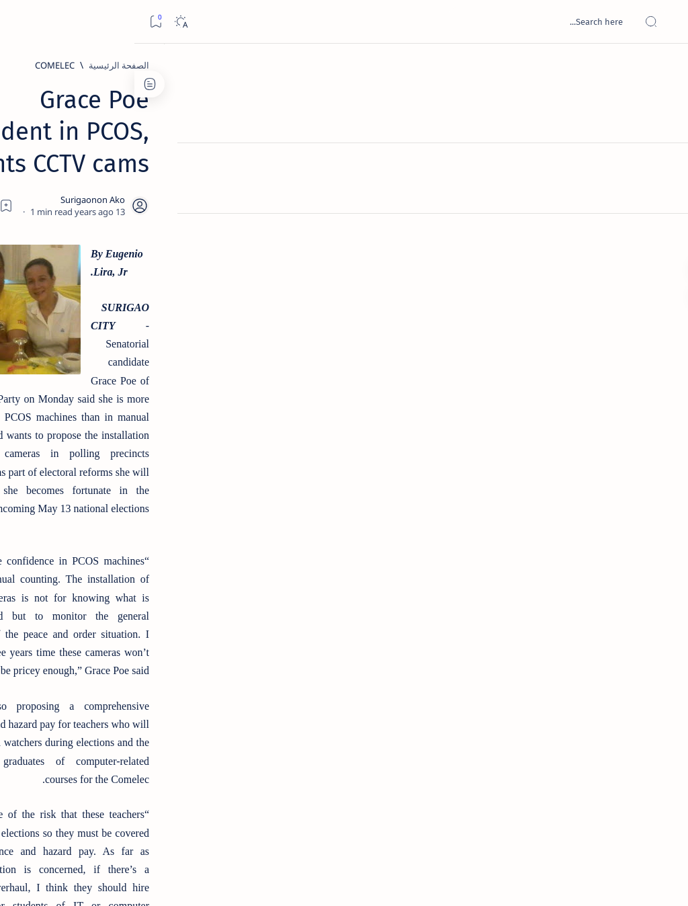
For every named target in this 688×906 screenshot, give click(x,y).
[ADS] (147, 743)
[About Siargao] (57, 676)
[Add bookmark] (276, 171)
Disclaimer (136, 819)
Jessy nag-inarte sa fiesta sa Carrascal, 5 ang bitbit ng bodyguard (98, 316)
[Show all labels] (157, 775)
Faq (53, 819)
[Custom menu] (663, 235)
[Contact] (663, 191)
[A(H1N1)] (147, 676)
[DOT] (101, 445)
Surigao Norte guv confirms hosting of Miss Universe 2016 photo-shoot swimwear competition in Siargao (94, 485)
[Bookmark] (21, 22)
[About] (663, 164)
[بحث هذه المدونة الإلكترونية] (422, 21)
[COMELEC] (528, 65)
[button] (435, 702)
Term (179, 819)
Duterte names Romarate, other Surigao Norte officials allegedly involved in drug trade (97, 397)
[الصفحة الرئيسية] (663, 67)
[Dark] (46, 22)
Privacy (88, 819)
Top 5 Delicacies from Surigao (94, 220)
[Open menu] (663, 22)
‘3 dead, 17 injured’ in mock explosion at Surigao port (101, 559)
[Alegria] (101, 357)
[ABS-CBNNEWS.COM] (147, 709)
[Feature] (483, 702)
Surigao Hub (562, 880)
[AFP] (57, 743)
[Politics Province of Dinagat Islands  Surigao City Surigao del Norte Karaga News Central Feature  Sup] (147, 642)
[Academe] (57, 709)
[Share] (239, 171)
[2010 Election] (57, 642)
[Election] (537, 702)
